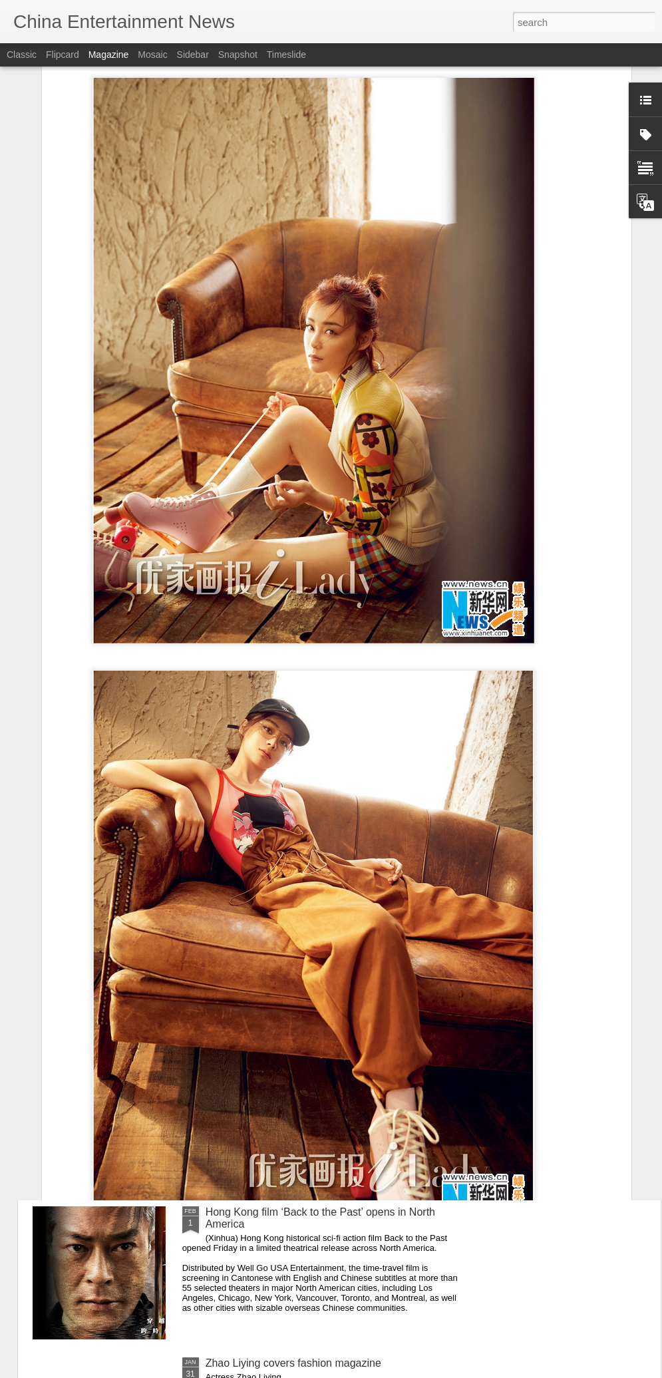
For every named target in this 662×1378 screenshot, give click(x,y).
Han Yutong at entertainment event (288, 1061)
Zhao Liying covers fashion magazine (293, 1363)
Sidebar (193, 54)
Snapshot (237, 54)
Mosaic (152, 54)
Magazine (108, 54)
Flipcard (62, 54)
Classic (22, 54)
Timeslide (286, 54)
